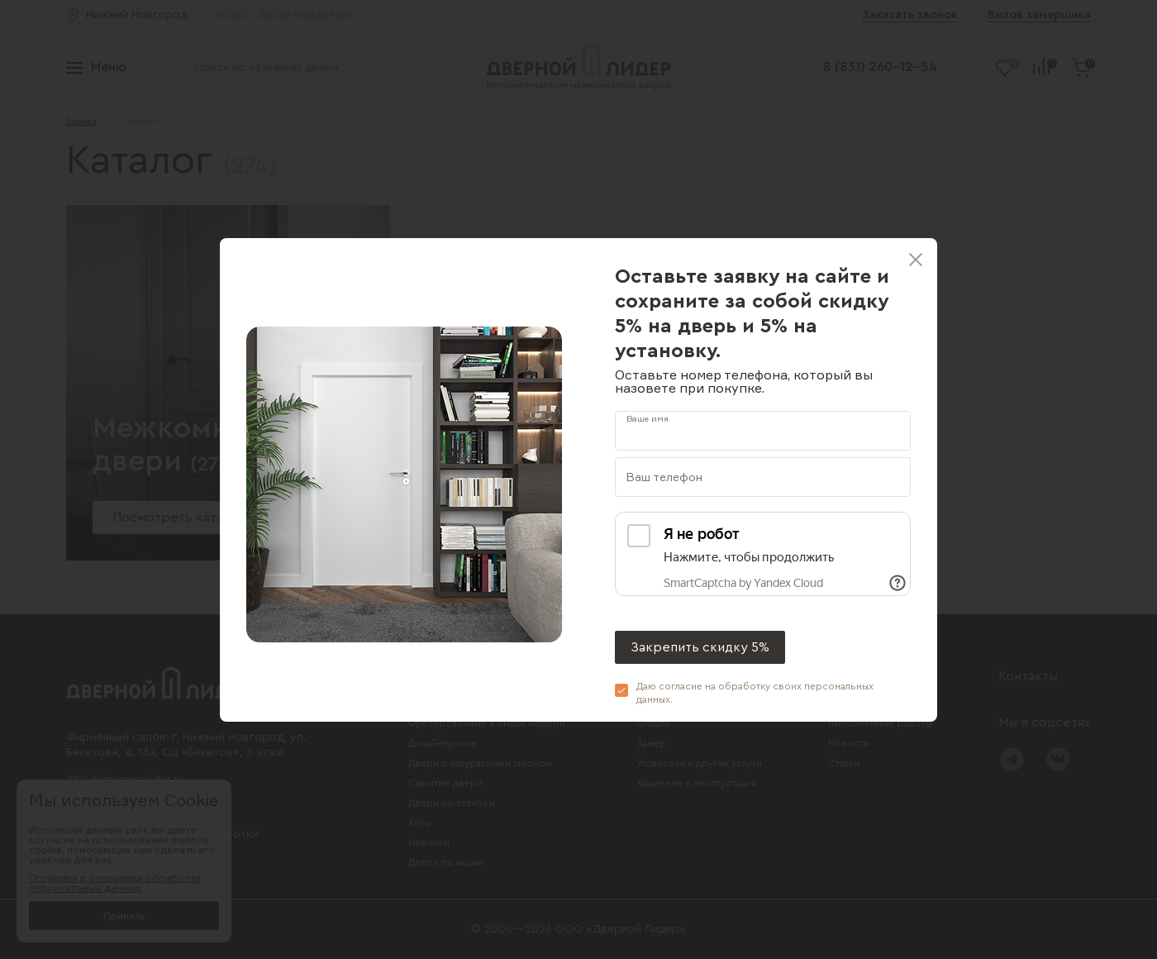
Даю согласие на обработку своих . (755, 692)
